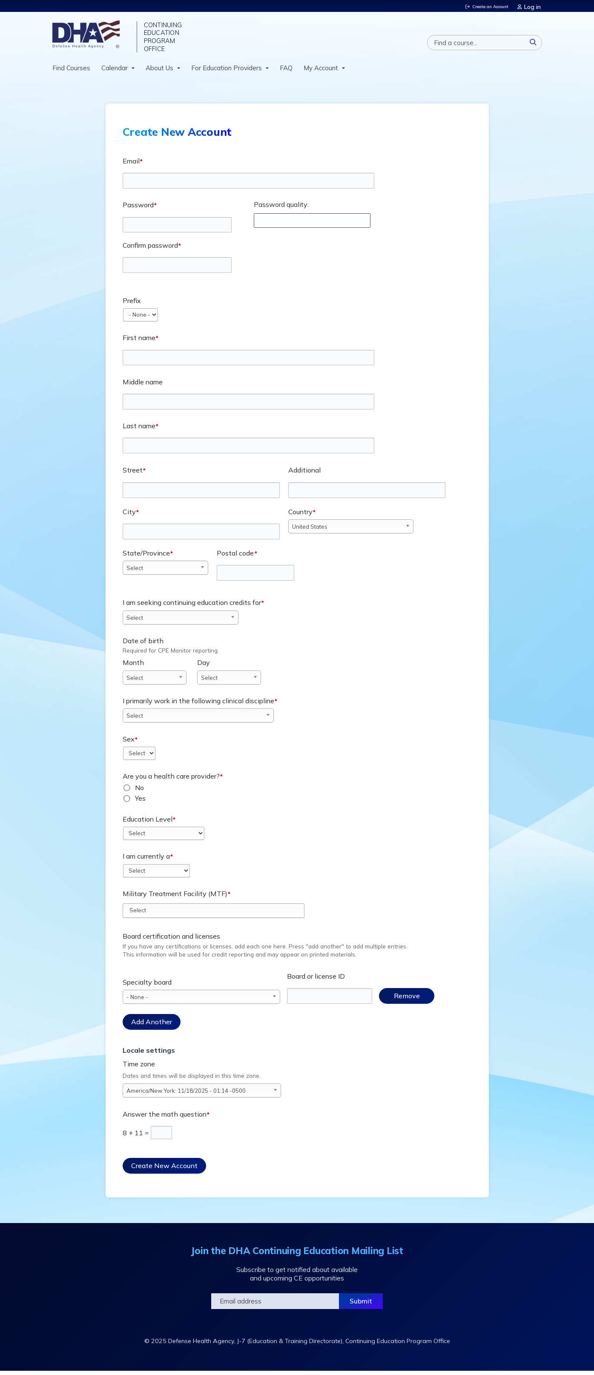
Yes (140, 802)
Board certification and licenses (171, 940)
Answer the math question (165, 1118)
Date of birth (143, 644)
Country (300, 515)
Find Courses (71, 72)
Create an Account (486, 6)
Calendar (114, 72)
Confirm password (150, 249)
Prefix (132, 304)
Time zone (139, 1067)
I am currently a (146, 860)
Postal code (235, 557)
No (139, 791)
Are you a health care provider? (171, 780)
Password (138, 208)
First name (139, 341)
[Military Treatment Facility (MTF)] (142, 914)
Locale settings (149, 1054)
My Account (321, 72)
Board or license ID (316, 980)
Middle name (143, 385)
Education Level (147, 823)
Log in (533, 6)
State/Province (146, 557)
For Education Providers (226, 72)
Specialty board (147, 986)
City (129, 515)
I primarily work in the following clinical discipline (198, 704)
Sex (129, 743)
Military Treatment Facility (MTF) (175, 897)
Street (133, 474)
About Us (159, 72)
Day (203, 666)
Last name (139, 429)
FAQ (286, 72)
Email (131, 164)
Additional (304, 474)
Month (133, 666)
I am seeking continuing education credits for (192, 606)
